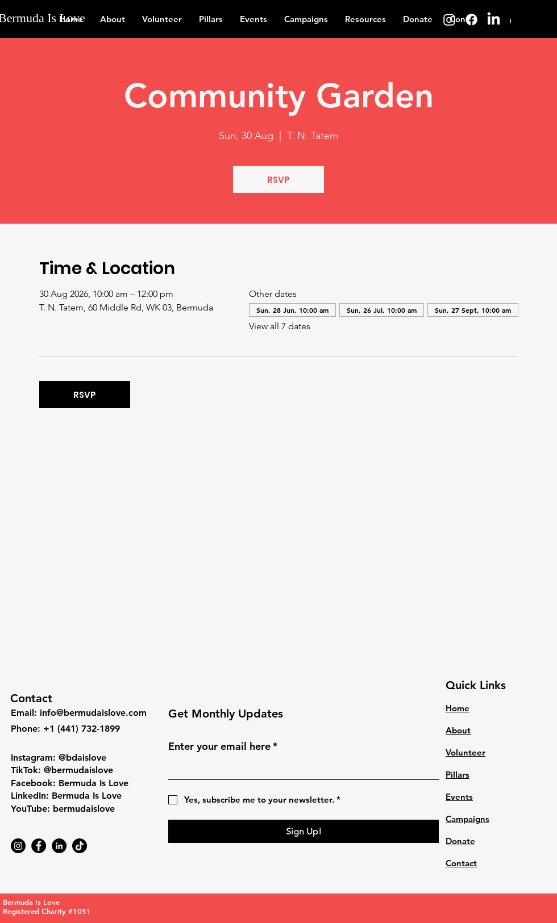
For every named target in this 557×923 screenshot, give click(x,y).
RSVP (278, 180)
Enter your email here (222, 746)
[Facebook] (471, 19)
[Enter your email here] (300, 768)
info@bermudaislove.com (93, 712)
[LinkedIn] (493, 19)
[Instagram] (449, 19)
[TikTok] (79, 845)
